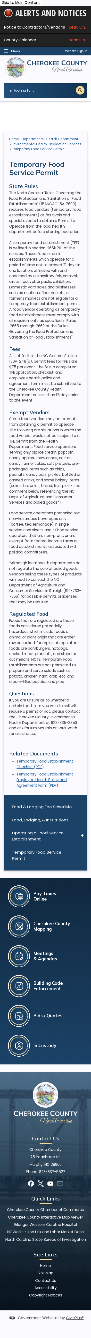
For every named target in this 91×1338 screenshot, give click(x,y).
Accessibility (45, 1287)
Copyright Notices (45, 1295)
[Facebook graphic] (31, 1183)
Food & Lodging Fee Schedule (42, 807)
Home (14, 139)
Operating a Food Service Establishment (38, 836)
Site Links (45, 1254)
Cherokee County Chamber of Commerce (45, 1209)
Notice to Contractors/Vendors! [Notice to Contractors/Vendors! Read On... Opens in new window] (45, 27)
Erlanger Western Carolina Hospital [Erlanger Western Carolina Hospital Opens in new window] (45, 1224)
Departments (33, 139)
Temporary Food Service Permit (36, 855)
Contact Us (45, 1280)
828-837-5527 (52, 1171)
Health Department (62, 139)
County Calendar (45, 40)
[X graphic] (41, 1183)
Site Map (45, 1272)
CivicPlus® (75, 1317)
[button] (80, 90)
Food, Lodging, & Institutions (40, 820)
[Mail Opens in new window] (60, 1183)
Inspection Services (65, 144)
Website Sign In (76, 51)
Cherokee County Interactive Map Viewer (45, 1217)
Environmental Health (29, 144)
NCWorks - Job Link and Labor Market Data (45, 1231)
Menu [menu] (15, 51)
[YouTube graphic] (50, 1183)
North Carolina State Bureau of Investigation (45, 1239)
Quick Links (45, 1198)
